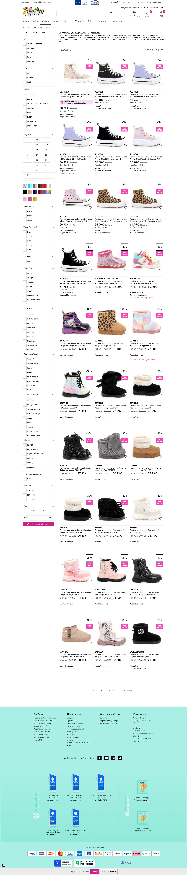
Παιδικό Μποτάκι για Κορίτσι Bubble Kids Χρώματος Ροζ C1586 (110, 593)
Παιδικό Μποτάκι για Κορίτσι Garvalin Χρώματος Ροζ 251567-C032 (110, 656)
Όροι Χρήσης (72, 721)
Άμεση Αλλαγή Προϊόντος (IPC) (79, 743)
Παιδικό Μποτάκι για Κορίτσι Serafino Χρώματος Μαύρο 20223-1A (110, 531)
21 (28, 145)
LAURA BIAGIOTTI (137, 652)
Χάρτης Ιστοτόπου (74, 732)
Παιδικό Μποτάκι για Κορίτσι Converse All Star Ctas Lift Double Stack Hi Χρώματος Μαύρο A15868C (76, 282)
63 (156, 50)
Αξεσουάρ (79, 21)
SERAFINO (99, 341)
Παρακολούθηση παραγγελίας (122, 2)
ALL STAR (99, 92)
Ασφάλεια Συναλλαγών (42, 729)
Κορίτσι (45, 21)
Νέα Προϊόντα (67, 50)
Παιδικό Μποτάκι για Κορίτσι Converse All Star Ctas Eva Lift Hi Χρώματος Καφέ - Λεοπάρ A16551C (146, 220)
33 (37, 165)
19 (37, 139)
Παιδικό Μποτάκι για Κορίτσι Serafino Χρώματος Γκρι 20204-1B (110, 469)
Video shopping (73, 737)
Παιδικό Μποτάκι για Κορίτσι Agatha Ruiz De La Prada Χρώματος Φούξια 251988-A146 (110, 282)
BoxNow (70, 745)
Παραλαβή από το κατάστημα (45, 721)
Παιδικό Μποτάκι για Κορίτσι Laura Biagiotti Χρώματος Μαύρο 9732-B (144, 656)
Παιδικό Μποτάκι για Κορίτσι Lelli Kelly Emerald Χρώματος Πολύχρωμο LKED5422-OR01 (76, 96)
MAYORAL (64, 652)
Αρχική (24, 27)
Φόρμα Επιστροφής (41, 734)
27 (37, 155)
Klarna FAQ (38, 740)
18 (28, 139)
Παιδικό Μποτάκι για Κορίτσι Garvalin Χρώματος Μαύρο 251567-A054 (145, 593)
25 (46, 150)
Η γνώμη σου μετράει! (75, 729)
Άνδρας (56, 21)
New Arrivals (103, 21)
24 (37, 150)
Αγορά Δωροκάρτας (41, 737)
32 (28, 165)
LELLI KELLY (64, 92)
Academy (117, 21)
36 (46, 170)
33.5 (46, 165)
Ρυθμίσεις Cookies (109, 871)
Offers (91, 21)
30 (37, 160)
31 (46, 160)
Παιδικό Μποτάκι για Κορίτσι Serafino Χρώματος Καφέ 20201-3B (145, 469)
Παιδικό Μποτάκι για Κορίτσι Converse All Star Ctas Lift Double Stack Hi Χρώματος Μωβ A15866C (146, 96)
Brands (25, 21)
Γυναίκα (67, 21)
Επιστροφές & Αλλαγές (42, 732)
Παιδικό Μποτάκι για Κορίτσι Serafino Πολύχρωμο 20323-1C (75, 407)
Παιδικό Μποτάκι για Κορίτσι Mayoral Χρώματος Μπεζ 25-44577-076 (75, 656)
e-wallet (70, 740)
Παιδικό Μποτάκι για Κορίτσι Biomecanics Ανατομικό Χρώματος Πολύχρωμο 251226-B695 (144, 282)
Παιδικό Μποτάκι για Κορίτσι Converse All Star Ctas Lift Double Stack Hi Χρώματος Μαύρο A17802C (111, 96)
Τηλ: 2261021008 (139, 731)
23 (28, 150)
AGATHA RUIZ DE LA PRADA (106, 279)
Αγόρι (35, 21)
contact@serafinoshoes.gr (143, 733)
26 (28, 155)
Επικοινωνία (140, 2)
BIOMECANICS (136, 279)
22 (37, 145)
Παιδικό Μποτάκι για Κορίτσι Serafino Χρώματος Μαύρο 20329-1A (75, 469)
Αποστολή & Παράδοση (42, 723)
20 (46, 139)
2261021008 (48, 2)
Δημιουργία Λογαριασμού (109, 721)
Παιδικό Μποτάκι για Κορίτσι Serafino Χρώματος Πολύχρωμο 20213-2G (145, 344)
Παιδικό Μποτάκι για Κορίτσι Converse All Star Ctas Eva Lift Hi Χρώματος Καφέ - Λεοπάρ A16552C (111, 220)
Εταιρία (70, 718)
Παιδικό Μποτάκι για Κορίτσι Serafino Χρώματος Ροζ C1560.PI (75, 593)
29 (28, 160)
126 (161, 50)
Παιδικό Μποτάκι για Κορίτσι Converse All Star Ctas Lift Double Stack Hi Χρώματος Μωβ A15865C (76, 158)
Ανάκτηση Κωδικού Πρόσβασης (112, 723)
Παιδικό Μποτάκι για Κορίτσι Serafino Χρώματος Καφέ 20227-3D (110, 344)
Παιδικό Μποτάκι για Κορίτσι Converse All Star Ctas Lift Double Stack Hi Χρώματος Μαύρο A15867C (111, 158)
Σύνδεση (103, 718)
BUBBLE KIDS (100, 590)
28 (46, 155)
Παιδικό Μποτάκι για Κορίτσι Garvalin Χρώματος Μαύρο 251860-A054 (75, 344)
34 (28, 170)
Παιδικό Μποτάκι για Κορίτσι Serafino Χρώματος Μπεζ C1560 (145, 531)
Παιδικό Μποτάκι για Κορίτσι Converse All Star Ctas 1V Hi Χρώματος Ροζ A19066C (76, 220)
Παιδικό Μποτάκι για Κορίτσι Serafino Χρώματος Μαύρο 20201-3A (145, 407)
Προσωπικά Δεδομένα (75, 723)
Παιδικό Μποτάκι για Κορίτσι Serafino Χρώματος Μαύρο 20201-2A (75, 531)
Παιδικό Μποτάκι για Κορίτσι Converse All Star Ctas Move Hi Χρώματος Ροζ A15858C (146, 158)
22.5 (46, 145)
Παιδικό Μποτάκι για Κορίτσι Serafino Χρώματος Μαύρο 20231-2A (110, 407)
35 (37, 170)
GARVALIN (64, 341)
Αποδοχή (94, 871)
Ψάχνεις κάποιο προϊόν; (76, 726)
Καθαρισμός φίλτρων (37, 524)
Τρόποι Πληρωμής (41, 726)
